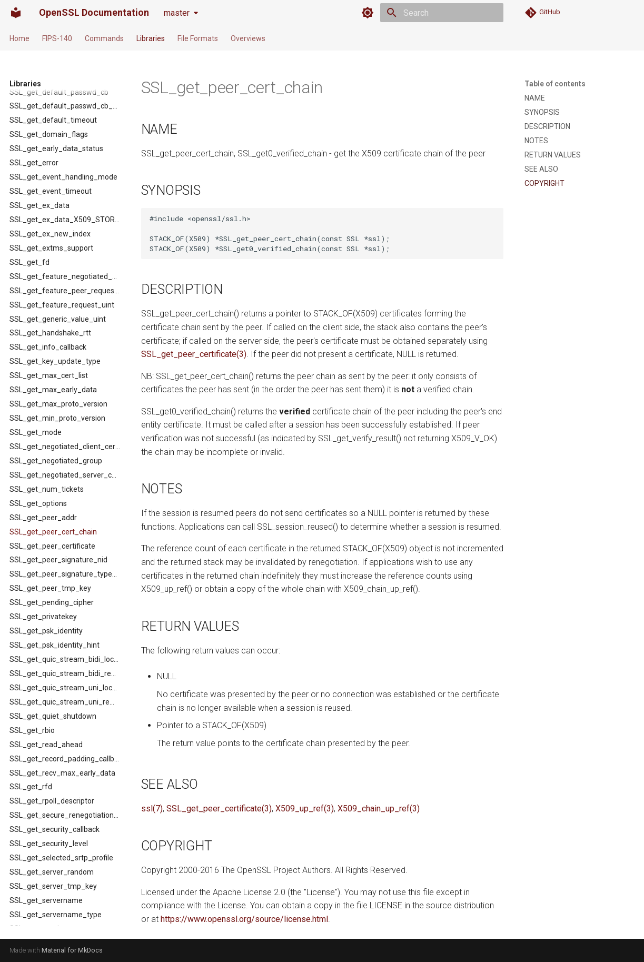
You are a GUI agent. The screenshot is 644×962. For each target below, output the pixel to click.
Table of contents (555, 84)
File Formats (197, 38)
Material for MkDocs (72, 950)
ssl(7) (152, 809)
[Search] (441, 12)
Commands (104, 38)
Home (19, 38)
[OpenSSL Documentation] (15, 12)
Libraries (150, 38)
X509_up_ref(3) (304, 809)
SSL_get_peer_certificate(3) (193, 354)
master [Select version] (177, 13)
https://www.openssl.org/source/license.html (244, 919)
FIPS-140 (57, 38)
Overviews (248, 38)
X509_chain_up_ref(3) (379, 809)
